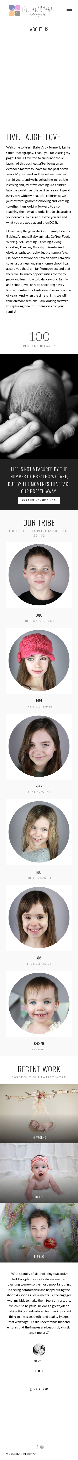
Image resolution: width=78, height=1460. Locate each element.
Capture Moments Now (39, 500)
